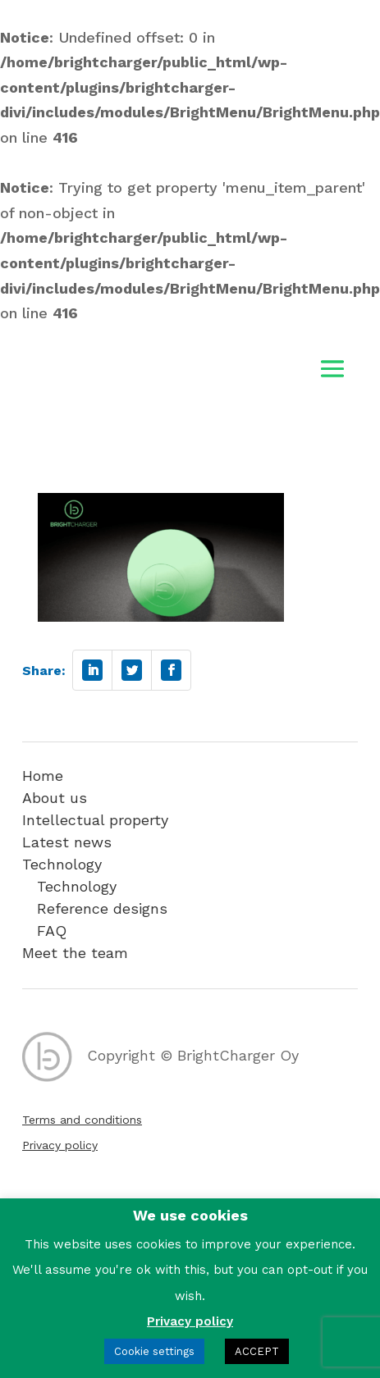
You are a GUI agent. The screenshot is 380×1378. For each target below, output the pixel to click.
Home (42, 775)
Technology (62, 864)
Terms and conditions (82, 1119)
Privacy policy (60, 1145)
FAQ (51, 930)
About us (54, 797)
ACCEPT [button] (257, 1351)
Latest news (67, 842)
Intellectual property (95, 819)
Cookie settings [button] (154, 1351)
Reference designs (102, 908)
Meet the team (75, 952)
